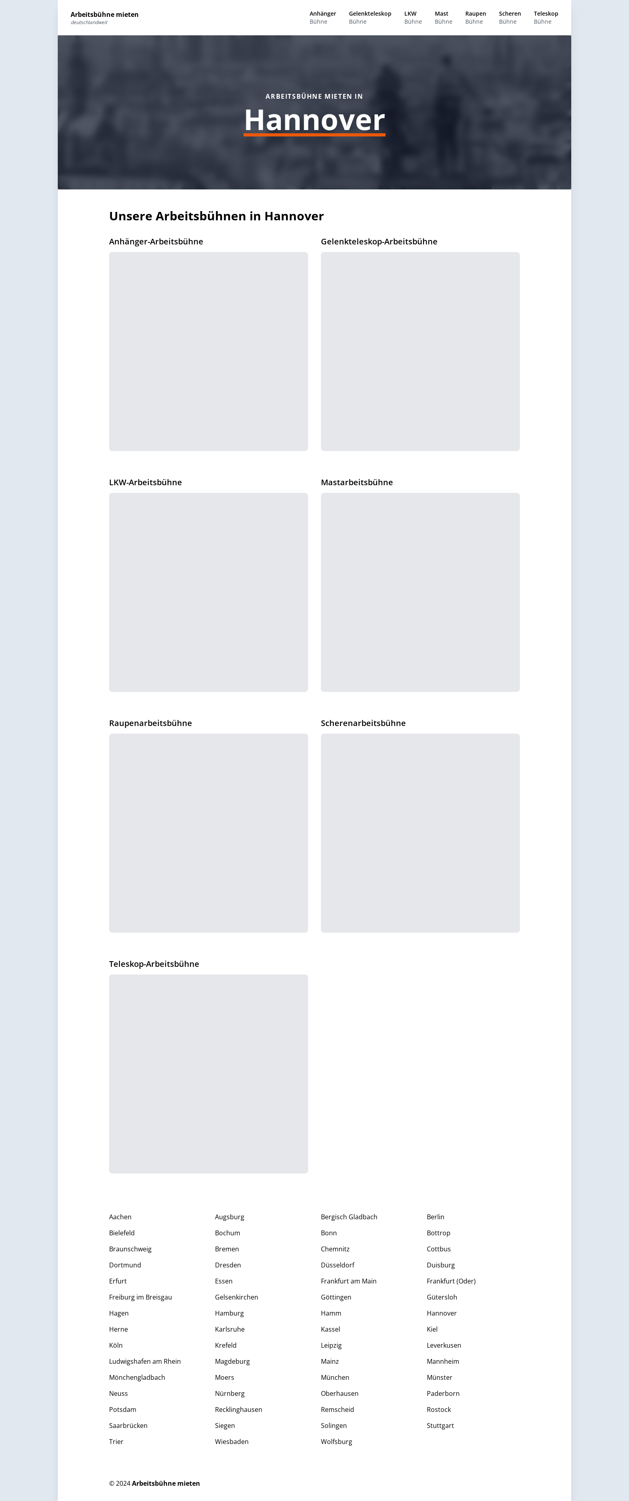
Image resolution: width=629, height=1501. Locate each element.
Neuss (118, 1393)
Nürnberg (230, 1393)
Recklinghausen (238, 1409)
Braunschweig (130, 1249)
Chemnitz (335, 1249)
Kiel (432, 1329)
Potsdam (122, 1409)
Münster (439, 1377)
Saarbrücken (128, 1425)
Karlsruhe (230, 1329)
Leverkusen (444, 1345)
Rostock (439, 1409)
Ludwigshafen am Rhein (145, 1361)
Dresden (228, 1265)
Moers (224, 1377)
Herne (118, 1329)
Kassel (330, 1329)
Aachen (120, 1216)
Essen (224, 1281)
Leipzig (331, 1345)
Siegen (225, 1425)
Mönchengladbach (137, 1377)
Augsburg (229, 1216)
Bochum (227, 1232)
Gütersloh (442, 1297)
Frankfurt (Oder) (451, 1281)
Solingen (334, 1425)
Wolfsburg (336, 1441)
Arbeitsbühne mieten (166, 1483)
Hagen (119, 1313)
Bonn (329, 1232)
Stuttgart (440, 1425)
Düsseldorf (337, 1265)
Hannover (442, 1313)
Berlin (435, 1216)
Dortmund (125, 1265)
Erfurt (118, 1281)
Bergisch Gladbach (349, 1216)
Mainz (330, 1361)
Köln (116, 1345)
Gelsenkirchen (236, 1297)
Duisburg (441, 1265)
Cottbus (439, 1249)
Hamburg (229, 1313)
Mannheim (443, 1361)
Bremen (227, 1249)
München (335, 1377)
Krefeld (226, 1345)
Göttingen (336, 1297)
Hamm (331, 1313)
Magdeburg (232, 1361)
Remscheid (337, 1409)
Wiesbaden (232, 1441)
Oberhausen (340, 1393)
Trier (116, 1441)
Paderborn (443, 1393)
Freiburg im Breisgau (140, 1297)
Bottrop (438, 1232)
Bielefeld (122, 1232)
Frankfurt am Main (349, 1281)
